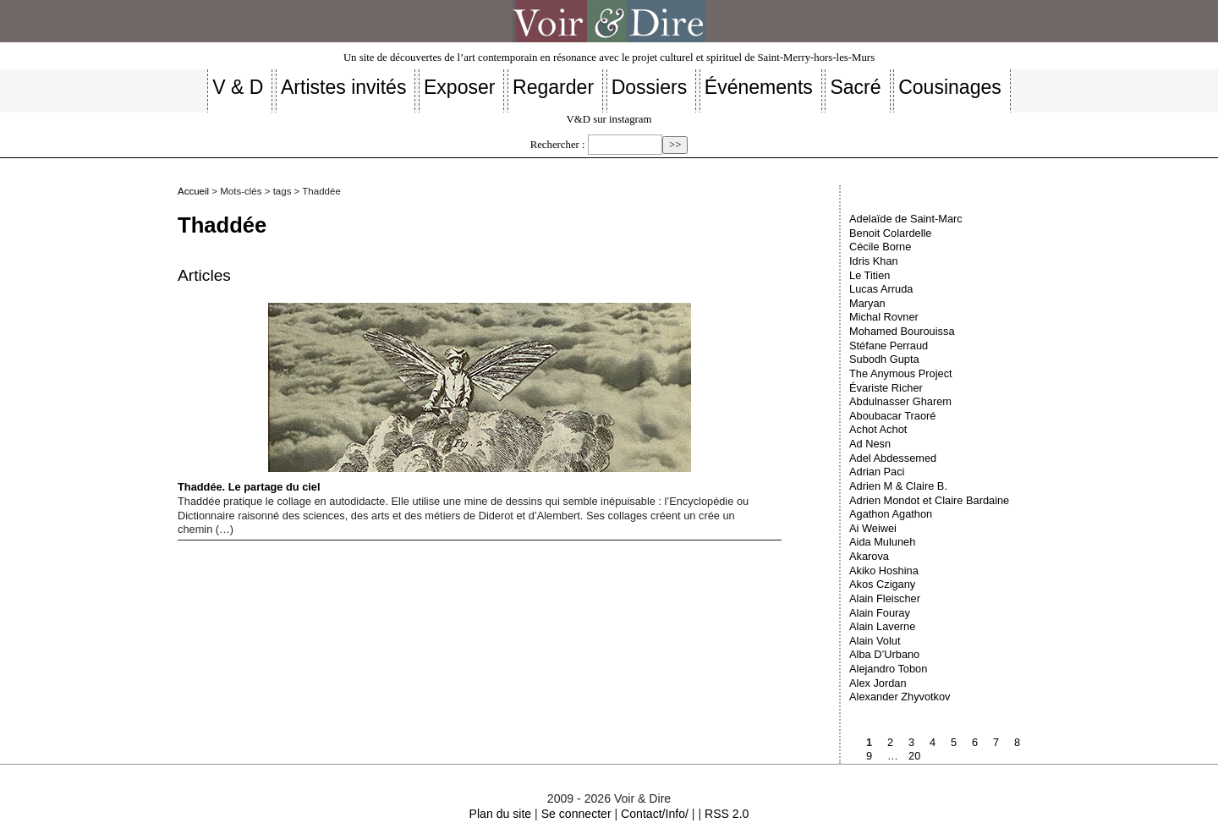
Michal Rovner (884, 316)
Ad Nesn (870, 443)
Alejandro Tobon (888, 668)
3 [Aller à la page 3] (911, 742)
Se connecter (576, 813)
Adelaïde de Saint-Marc (906, 218)
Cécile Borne (880, 246)
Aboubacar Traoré (892, 415)
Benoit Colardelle (890, 233)
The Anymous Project (900, 373)
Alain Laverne (882, 626)
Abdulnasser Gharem (900, 401)
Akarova (869, 556)
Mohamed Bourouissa (901, 331)
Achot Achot (878, 429)
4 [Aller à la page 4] (932, 742)
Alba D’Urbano (884, 654)
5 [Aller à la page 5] (954, 742)
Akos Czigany (882, 584)
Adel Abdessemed (892, 458)
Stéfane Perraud (888, 345)
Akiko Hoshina (884, 570)
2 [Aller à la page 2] (890, 742)
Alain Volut (874, 640)
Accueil (193, 191)
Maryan (867, 303)
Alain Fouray (879, 612)
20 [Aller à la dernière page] (914, 755)
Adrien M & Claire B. (898, 486)
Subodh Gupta (884, 359)
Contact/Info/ (655, 813)
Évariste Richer (886, 387)
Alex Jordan (878, 683)
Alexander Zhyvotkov (900, 696)
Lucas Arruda (881, 289)
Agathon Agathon (890, 514)
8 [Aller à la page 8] (1017, 742)
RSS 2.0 (727, 813)
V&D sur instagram (609, 119)
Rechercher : (557, 145)
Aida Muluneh (882, 541)
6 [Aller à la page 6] (975, 742)
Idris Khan (873, 261)
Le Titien (869, 275)
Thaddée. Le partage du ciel (434, 398)
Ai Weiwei (873, 528)
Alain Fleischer (884, 598)
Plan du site (500, 813)
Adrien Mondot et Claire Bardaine (929, 500)
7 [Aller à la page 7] (996, 742)
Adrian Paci (876, 471)
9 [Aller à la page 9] (869, 755)
